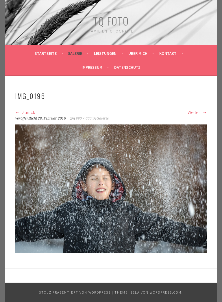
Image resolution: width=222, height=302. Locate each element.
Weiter (197, 112)
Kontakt (168, 53)
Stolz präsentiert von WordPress (75, 292)
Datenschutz (127, 67)
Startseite (46, 53)
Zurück (25, 112)
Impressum (92, 67)
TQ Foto (111, 20)
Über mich (137, 53)
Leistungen (105, 53)
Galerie (75, 53)
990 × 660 (84, 118)
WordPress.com (166, 292)
